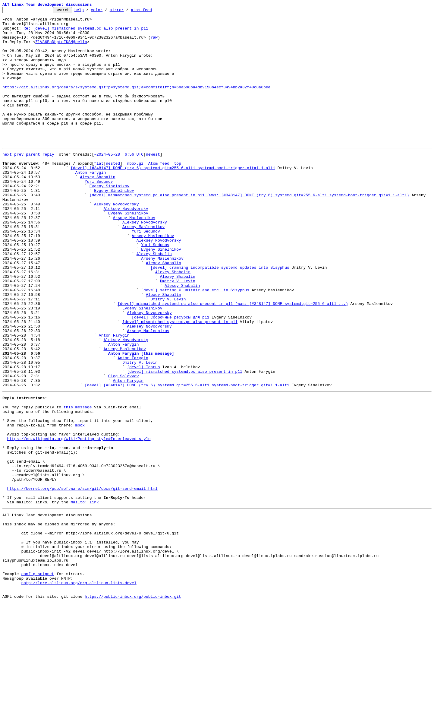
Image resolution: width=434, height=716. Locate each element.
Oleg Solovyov (123, 448)
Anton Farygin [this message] (141, 421)
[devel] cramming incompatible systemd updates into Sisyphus (219, 318)
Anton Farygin (90, 204)
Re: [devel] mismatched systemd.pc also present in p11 (86, 32)
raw (153, 43)
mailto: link (85, 597)
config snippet (37, 682)
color (106, 11)
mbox (80, 505)
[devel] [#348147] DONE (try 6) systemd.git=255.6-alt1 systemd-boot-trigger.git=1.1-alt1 (173, 198)
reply (48, 182)
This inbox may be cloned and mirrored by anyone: (58, 622)
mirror (126, 11)
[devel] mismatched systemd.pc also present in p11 (179, 383)
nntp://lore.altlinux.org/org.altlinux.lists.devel (78, 693)
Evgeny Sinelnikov (110, 220)
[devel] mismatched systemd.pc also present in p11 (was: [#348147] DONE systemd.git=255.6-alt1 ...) (233, 361)
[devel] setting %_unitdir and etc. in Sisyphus (195, 345)
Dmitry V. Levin (177, 334)
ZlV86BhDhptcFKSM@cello (61, 49)
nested (113, 193)
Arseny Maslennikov (134, 258)
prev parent (27, 182)
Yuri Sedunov (99, 214)
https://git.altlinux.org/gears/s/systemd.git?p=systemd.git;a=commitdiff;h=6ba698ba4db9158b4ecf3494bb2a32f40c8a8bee (136, 103)
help (88, 11)
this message (78, 483)
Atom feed (150, 11)
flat (98, 193)
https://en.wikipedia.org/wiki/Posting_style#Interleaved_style (79, 521)
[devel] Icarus (143, 437)
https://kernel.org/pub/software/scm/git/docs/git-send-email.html (82, 581)
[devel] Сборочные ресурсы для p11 (170, 377)
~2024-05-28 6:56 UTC (118, 182)
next (7, 182)
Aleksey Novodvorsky (116, 242)
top (177, 193)
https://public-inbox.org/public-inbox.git (133, 709)
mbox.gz (135, 193)
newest (153, 182)
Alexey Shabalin (97, 209)
